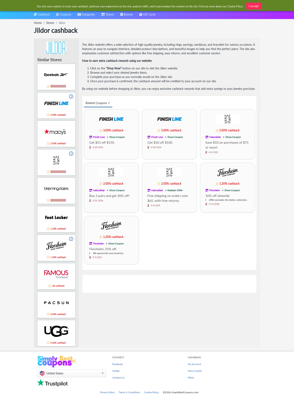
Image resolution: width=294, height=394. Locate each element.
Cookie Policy (151, 392)
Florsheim (214, 190)
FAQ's (191, 377)
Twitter (116, 370)
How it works (195, 370)
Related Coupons (98, 103)
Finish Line (99, 137)
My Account (194, 364)
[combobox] (86, 16)
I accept (254, 6)
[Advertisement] (169, 284)
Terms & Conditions (129, 392)
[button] (71, 373)
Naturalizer (215, 137)
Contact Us (118, 377)
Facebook (117, 364)
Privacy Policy (107, 392)
